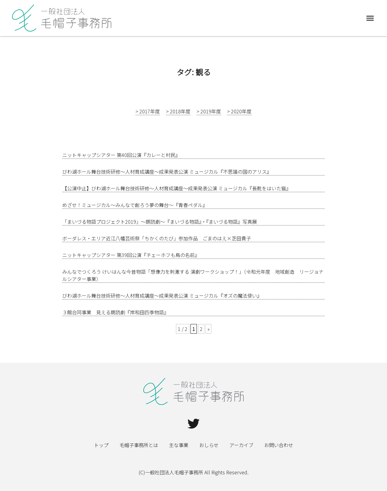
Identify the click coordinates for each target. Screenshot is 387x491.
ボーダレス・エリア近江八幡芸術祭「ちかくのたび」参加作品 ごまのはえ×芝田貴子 (156, 238)
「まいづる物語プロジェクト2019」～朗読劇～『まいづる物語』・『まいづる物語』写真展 (159, 221)
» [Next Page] (208, 328)
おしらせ (209, 445)
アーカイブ (241, 445)
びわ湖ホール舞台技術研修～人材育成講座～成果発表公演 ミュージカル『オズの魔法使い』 (162, 295)
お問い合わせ (278, 445)
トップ (101, 445)
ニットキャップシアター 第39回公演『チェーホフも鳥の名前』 (131, 255)
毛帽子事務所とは (138, 445)
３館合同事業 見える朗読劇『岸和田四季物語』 (115, 312)
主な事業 (178, 445)
